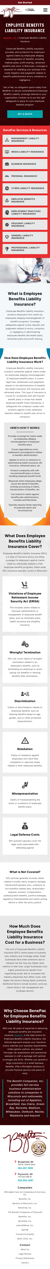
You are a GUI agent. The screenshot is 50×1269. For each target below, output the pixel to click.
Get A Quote (25, 114)
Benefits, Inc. (25, 1199)
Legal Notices (25, 1254)
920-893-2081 (25, 1180)
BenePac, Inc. (10, 38)
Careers (25, 1262)
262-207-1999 (25, 1168)
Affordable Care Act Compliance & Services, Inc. (25, 1193)
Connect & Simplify (25, 1234)
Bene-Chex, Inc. (25, 1238)
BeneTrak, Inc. (25, 1208)
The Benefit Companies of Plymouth (25, 1212)
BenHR (25, 1230)
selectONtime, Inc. (25, 1225)
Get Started (25, 2)
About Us (25, 1249)
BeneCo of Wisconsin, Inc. (25, 1203)
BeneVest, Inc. (25, 1221)
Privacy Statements (25, 1258)
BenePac (19, 1035)
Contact (25, 1245)
